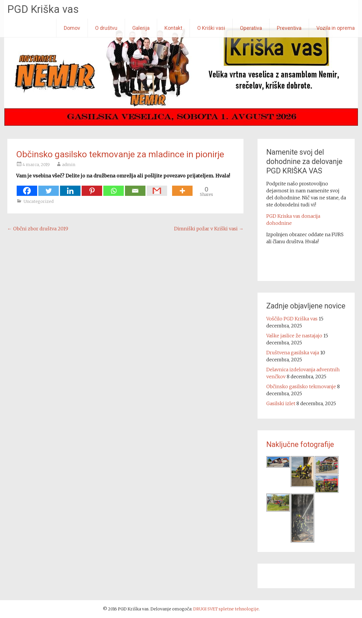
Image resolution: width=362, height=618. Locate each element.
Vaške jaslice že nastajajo (294, 336)
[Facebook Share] (168, 187)
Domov (72, 28)
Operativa (251, 28)
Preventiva (289, 28)
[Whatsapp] (113, 188)
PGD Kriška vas (43, 9)
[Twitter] (48, 188)
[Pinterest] (92, 188)
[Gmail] (157, 188)
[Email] (135, 188)
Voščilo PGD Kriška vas (292, 319)
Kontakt (173, 28)
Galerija (141, 28)
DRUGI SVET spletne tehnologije (226, 609)
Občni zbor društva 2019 (37, 229)
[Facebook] (27, 188)
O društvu (106, 28)
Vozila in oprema (335, 28)
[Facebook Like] (170, 187)
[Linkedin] (70, 188)
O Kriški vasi (211, 28)
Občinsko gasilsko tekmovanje (301, 386)
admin (68, 164)
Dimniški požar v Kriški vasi (208, 229)
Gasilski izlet (280, 403)
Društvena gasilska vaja (292, 352)
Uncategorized (38, 201)
